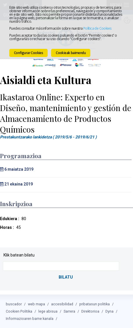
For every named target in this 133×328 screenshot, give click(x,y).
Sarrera (69, 311)
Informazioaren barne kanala (29, 318)
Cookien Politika (19, 311)
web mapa (36, 304)
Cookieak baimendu (71, 52)
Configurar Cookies (28, 52)
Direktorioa (90, 311)
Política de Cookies (97, 28)
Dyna (109, 311)
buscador (14, 304)
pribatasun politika (94, 304)
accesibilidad (62, 304)
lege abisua (47, 311)
